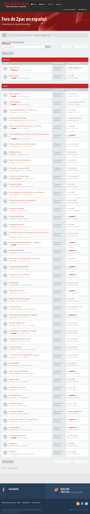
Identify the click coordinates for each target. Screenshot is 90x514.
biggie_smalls (15, 325)
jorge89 (13, 78)
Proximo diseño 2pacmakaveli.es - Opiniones (25, 242)
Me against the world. (17, 224)
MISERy (13, 154)
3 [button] (78, 47)
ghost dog (72, 355)
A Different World (15, 152)
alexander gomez (17, 309)
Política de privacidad (9, 503)
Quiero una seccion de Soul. (19, 371)
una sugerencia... (15, 427)
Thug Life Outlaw (16, 349)
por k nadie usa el (15, 395)
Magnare (14, 70)
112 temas (67, 47)
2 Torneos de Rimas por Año (19, 266)
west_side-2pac (74, 68)
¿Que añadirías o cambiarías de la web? (23, 331)
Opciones (58, 461)
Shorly (71, 259)
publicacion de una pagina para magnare (23, 315)
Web (42, 4)
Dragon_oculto (16, 454)
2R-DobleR (14, 285)
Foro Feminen (14, 363)
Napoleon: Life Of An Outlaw (19, 275)
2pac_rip (14, 422)
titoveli (13, 398)
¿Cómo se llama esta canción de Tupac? (23, 144)
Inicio (33, 4)
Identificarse (82, 9)
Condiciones (26, 503)
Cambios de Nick (15, 102)
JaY (12, 406)
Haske (71, 126)
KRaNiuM (14, 227)
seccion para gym (15, 184)
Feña (70, 184)
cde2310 (72, 323)
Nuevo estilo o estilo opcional (19, 299)
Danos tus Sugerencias (13, 42)
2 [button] (75, 47)
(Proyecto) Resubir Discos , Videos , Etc (23, 110)
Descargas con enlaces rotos (19, 168)
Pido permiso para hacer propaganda (22, 200)
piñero (13, 390)
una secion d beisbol (16, 411)
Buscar (59, 4)
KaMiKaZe (72, 435)
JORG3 (71, 110)
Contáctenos (36, 503)
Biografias (12, 452)
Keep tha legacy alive (16, 216)
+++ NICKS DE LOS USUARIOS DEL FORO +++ (25, 355)
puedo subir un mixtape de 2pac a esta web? (24, 258)
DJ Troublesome (16, 373)
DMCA (19, 503)
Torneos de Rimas (15, 347)
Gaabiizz (72, 94)
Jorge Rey (21, 510)
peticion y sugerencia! (17, 323)
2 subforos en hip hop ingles (19, 176)
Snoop (13, 357)
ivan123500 (15, 195)
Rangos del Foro (15, 94)
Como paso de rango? (16, 208)
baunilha (14, 253)
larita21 (71, 452)
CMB (12, 446)
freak (13, 269)
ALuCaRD (72, 347)
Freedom (72, 331)
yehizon (14, 237)
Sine (70, 299)
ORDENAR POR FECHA (16, 291)
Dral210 (13, 203)
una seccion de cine (16, 403)
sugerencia (13, 443)
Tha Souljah (73, 176)
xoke (13, 162)
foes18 (13, 293)
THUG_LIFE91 (15, 187)
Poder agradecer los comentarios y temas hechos (27, 192)
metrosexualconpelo (76, 102)
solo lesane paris (15, 307)
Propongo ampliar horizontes (19, 339)
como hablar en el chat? (17, 387)
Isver (71, 379)
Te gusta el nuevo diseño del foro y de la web (25, 126)
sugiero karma (14, 379)
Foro (51, 4)
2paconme (14, 146)
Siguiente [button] (84, 47)
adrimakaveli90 (16, 120)
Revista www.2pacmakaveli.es (19, 160)
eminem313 (73, 144)
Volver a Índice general (10, 468)
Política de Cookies (15, 512)
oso (70, 76)
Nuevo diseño (14, 76)
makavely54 (15, 170)
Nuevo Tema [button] (8, 53)
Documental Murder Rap (17, 118)
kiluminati (14, 277)
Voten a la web (14, 68)
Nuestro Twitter (72, 490)
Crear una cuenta (69, 9)
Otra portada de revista (17, 435)
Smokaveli (14, 365)
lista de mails (13, 283)
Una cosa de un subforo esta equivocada (23, 419)
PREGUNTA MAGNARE (16, 250)
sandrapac (72, 283)
